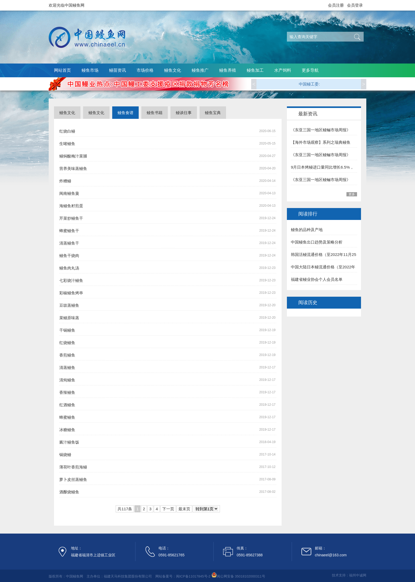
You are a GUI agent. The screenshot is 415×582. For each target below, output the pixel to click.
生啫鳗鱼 (67, 143)
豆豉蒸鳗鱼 (69, 305)
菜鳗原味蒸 (69, 317)
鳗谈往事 (184, 112)
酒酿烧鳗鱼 (69, 492)
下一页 (168, 509)
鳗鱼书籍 (155, 112)
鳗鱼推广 (200, 70)
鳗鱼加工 (255, 70)
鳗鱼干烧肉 (69, 255)
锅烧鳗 (65, 454)
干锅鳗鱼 (67, 330)
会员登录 (355, 5)
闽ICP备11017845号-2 (193, 576)
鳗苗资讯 (117, 70)
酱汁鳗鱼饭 (69, 442)
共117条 (125, 509)
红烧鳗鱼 (67, 342)
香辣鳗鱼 (67, 392)
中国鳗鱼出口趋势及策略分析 (316, 242)
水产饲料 (282, 70)
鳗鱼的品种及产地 (307, 229)
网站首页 (62, 70)
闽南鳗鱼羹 (69, 193)
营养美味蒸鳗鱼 (73, 168)
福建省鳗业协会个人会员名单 (316, 279)
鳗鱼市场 (90, 70)
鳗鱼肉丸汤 (69, 268)
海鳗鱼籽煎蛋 (71, 206)
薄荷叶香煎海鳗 (73, 467)
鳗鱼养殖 (227, 70)
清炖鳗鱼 (67, 380)
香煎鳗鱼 (67, 355)
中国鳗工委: (309, 84)
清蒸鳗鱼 (67, 367)
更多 (352, 194)
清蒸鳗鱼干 (69, 243)
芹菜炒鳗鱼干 (71, 218)
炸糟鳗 (65, 181)
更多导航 (310, 70)
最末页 (184, 509)
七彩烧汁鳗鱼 (71, 280)
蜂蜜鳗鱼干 (69, 230)
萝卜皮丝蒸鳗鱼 (73, 479)
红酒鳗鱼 (67, 405)
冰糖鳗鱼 (67, 429)
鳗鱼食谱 (125, 112)
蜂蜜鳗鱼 (67, 417)
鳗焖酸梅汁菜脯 (73, 156)
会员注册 (336, 5)
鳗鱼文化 (172, 70)
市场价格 (145, 70)
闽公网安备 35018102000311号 (241, 576)
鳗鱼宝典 (213, 112)
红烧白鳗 (67, 131)
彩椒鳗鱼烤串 (71, 293)
